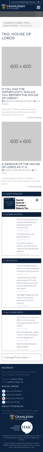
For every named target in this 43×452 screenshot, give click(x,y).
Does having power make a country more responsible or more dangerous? (28, 335)
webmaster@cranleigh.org (22, 447)
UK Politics (28, 101)
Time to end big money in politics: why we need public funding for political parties (28, 268)
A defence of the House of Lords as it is (21, 165)
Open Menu (38, 7)
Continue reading (34, 117)
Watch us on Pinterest (12, 398)
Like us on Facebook (12, 391)
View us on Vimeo (11, 402)
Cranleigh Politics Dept (16, 357)
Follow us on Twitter (12, 395)
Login (33, 447)
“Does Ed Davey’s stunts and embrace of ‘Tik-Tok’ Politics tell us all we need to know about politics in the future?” (27, 283)
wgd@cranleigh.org (15, 382)
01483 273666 (17, 379)
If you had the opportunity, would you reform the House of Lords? (20, 94)
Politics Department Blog (23, 2)
